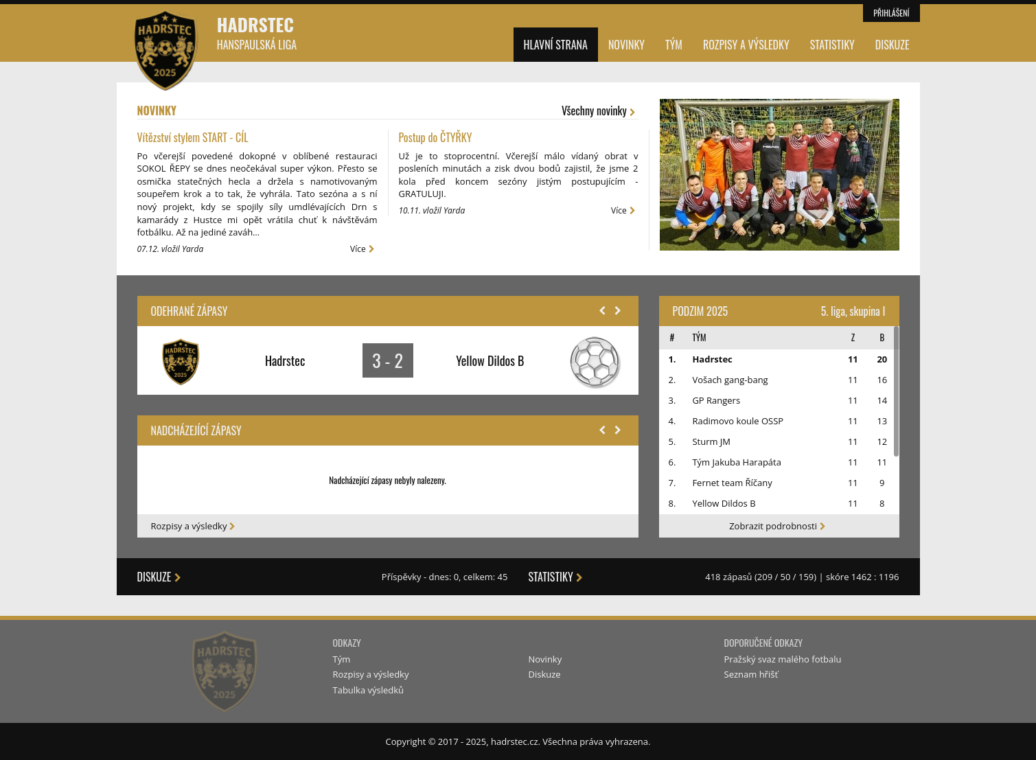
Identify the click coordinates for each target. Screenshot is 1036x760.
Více (363, 249)
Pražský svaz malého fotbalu (783, 659)
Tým (673, 44)
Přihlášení (891, 13)
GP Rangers (716, 400)
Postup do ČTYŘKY (435, 137)
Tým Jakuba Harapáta (736, 462)
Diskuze (892, 44)
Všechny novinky (600, 111)
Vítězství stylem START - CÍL (193, 137)
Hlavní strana (556, 44)
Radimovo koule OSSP (737, 421)
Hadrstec (257, 32)
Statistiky (832, 44)
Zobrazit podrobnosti (779, 526)
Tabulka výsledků (368, 690)
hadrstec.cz (514, 741)
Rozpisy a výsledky (746, 44)
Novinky (626, 44)
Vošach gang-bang (730, 379)
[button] (602, 311)
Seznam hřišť (751, 674)
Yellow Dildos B (723, 503)
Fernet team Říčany (732, 482)
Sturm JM (711, 441)
